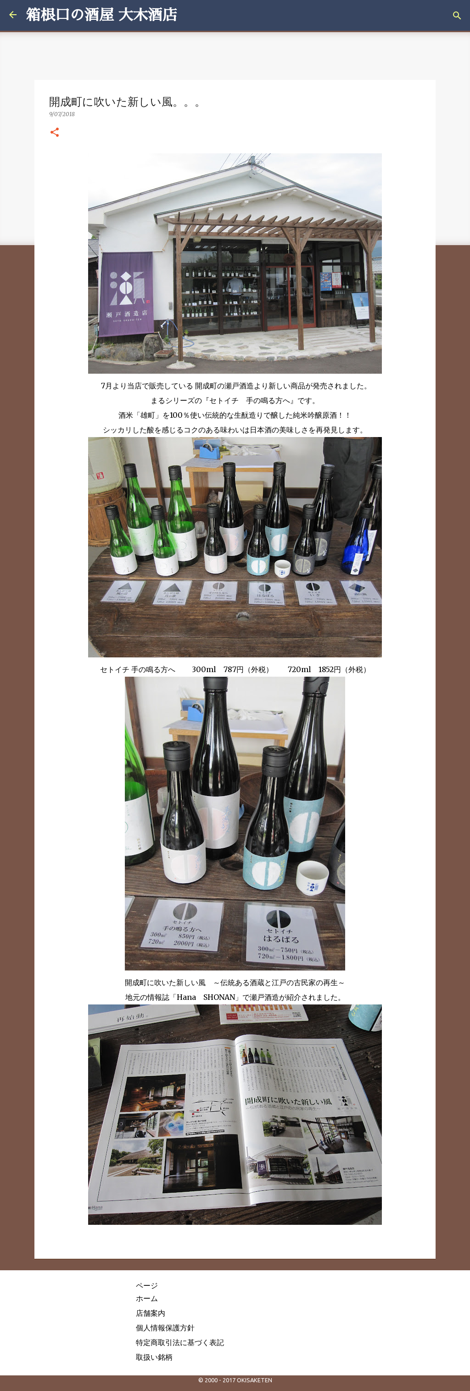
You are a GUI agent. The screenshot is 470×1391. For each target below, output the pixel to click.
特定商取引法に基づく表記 (180, 1342)
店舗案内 (150, 1313)
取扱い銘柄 (154, 1357)
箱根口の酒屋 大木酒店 (101, 15)
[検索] (457, 16)
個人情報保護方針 (165, 1327)
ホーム (147, 1298)
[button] (54, 133)
